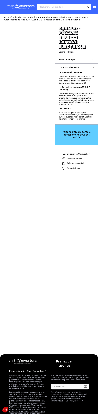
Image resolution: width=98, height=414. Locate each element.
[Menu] (3, 7)
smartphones (33, 409)
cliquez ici (78, 401)
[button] (5, 410)
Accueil (8, 17)
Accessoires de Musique (17, 19)
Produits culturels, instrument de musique (36, 17)
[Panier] (94, 7)
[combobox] (64, 7)
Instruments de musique (73, 17)
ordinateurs (24, 411)
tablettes (13, 411)
